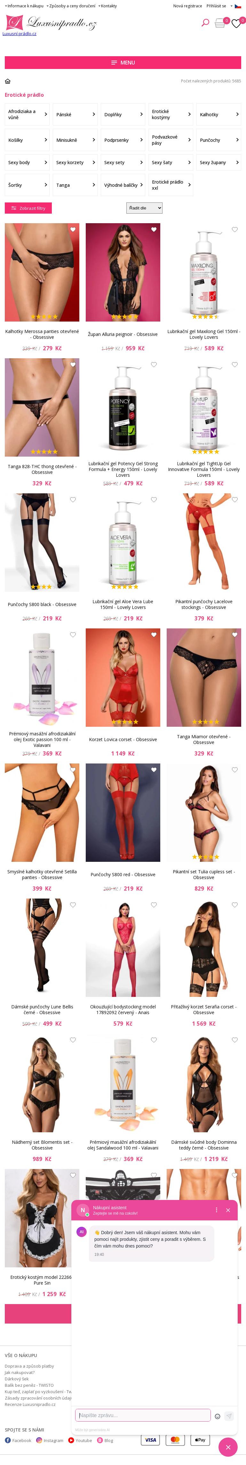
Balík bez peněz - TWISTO (29, 1385)
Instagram (53, 1440)
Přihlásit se (216, 6)
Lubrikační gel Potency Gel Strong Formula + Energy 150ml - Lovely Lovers (123, 469)
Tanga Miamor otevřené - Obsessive (204, 739)
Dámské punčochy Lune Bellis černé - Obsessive (42, 1009)
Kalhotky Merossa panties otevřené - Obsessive (42, 334)
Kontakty (109, 6)
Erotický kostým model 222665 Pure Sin (42, 1280)
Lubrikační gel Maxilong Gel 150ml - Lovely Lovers (204, 334)
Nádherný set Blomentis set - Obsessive (42, 1145)
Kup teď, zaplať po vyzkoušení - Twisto (42, 1391)
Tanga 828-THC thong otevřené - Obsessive (42, 469)
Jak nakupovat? (20, 1372)
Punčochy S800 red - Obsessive (123, 874)
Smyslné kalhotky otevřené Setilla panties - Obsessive (42, 874)
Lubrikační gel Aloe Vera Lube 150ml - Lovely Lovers (122, 604)
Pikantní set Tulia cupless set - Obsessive (204, 874)
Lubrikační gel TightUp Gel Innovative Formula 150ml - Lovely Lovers (204, 469)
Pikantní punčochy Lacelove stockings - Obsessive (204, 604)
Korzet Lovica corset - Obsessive (123, 739)
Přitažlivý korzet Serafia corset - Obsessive (204, 1009)
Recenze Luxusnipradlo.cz (30, 1404)
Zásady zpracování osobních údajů (39, 1398)
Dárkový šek (17, 1379)
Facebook (21, 1440)
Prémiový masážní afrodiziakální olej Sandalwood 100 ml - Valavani (122, 1145)
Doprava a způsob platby (29, 1366)
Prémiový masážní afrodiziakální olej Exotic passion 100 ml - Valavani (42, 739)
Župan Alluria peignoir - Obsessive (123, 334)
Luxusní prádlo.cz (19, 33)
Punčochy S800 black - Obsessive (42, 604)
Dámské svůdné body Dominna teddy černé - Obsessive (204, 1145)
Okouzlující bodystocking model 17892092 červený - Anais (123, 1009)
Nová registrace (187, 6)
